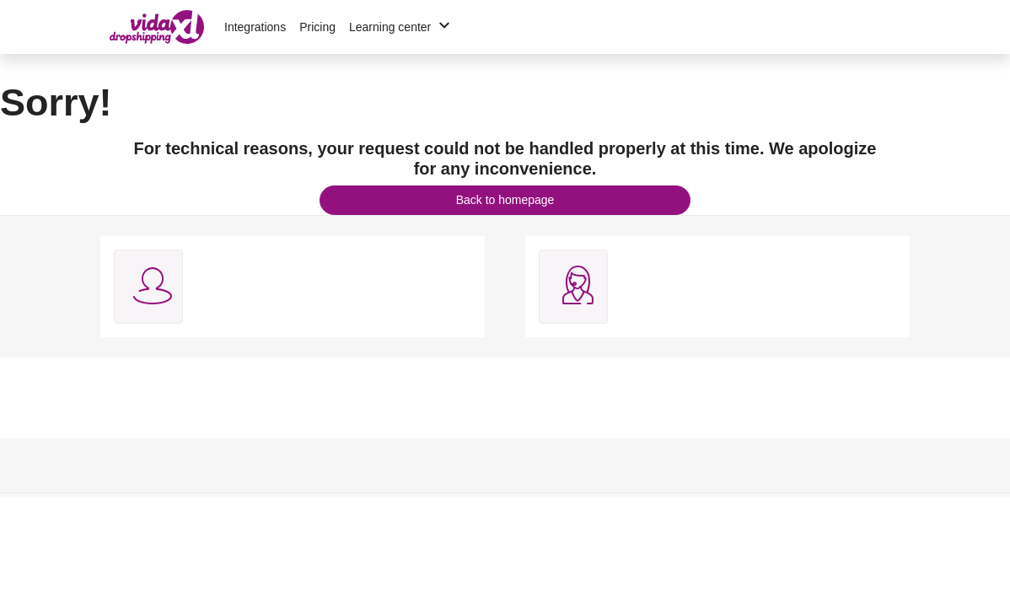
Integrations (255, 27)
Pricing (317, 27)
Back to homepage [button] (505, 200)
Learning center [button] (401, 27)
